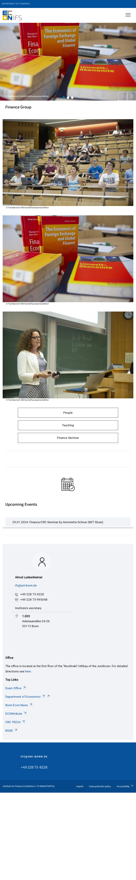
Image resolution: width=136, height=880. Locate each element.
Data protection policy (100, 786)
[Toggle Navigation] (128, 15)
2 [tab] (68, 97)
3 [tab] (72, 97)
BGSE (11, 730)
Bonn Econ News (19, 705)
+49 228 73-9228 (32, 594)
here (28, 671)
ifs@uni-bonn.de (26, 585)
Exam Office (15, 688)
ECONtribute (16, 713)
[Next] (131, 96)
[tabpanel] (68, 62)
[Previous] (122, 96)
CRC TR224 (15, 722)
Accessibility (125, 786)
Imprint (79, 786)
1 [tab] (64, 97)
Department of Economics (25, 696)
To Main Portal (45, 786)
